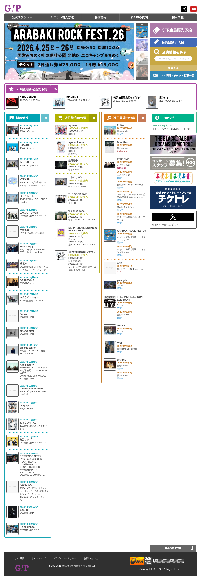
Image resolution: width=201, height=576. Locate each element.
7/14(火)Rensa (27, 131)
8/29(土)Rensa (27, 334)
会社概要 (19, 558)
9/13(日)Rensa (27, 283)
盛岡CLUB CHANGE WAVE (82, 244)
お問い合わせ (91, 558)
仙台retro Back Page (127, 349)
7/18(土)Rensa (27, 317)
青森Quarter (123, 315)
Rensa (71, 134)
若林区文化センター (126, 207)
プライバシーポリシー (65, 558)
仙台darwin (73, 169)
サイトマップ (39, 558)
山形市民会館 (74, 261)
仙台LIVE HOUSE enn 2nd (81, 220)
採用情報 (177, 17)
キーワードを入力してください (172, 58)
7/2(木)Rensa (26, 408)
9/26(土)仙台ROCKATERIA (33, 215)
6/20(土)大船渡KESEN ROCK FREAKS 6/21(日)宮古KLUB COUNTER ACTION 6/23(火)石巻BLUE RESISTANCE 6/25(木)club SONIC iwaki (32, 467)
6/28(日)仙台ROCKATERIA (33, 443)
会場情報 (100, 17)
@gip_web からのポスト (165, 224)
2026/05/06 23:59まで (171, 101)
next (142, 78)
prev (142, 24)
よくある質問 (139, 17)
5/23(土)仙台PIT (28, 513)
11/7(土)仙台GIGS (29, 165)
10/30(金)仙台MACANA (31, 300)
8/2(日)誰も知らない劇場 (32, 233)
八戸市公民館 (123, 165)
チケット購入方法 (62, 17)
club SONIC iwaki (77, 186)
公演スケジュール (23, 17)
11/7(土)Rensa (27, 148)
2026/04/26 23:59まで (124, 101)
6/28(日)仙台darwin (29, 529)
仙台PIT (72, 203)
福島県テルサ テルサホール (130, 184)
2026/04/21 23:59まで (31, 100)
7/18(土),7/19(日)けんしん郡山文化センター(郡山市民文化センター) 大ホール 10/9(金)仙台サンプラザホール (34, 494)
